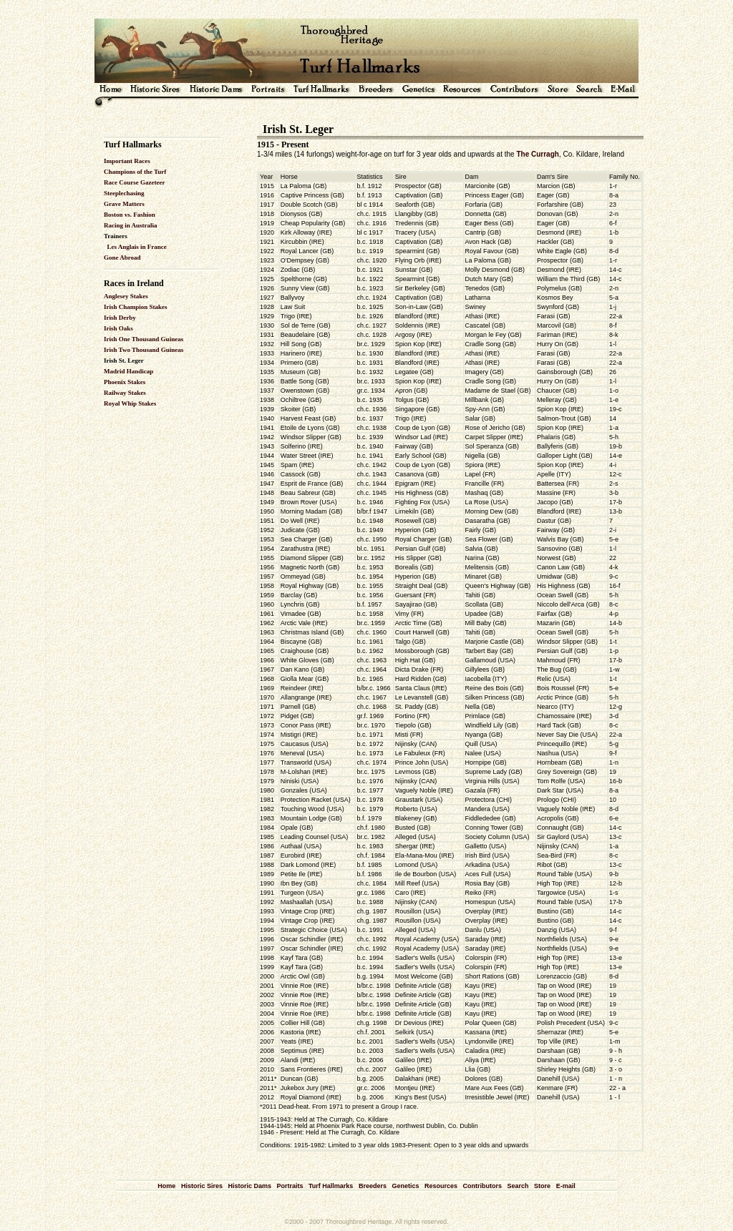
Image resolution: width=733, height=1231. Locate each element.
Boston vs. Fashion (129, 214)
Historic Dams (249, 1186)
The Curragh (537, 154)
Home (166, 1186)
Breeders (373, 1186)
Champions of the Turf (135, 171)
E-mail (566, 1186)
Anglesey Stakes (126, 296)
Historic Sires (202, 1186)
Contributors (483, 1186)
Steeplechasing (124, 193)
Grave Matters (124, 203)
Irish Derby (120, 317)
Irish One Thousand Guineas (143, 339)
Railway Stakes (125, 392)
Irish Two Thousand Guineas (143, 349)
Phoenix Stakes (124, 382)
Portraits (289, 1186)
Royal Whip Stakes (130, 403)
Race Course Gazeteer (134, 182)
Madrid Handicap (128, 371)
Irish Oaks (118, 328)
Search (518, 1186)
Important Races (127, 161)
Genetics (405, 1186)
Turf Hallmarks (331, 1186)
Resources (440, 1186)
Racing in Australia (130, 225)
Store (542, 1186)
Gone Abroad (122, 257)
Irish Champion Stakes (136, 306)
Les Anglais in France (137, 246)
